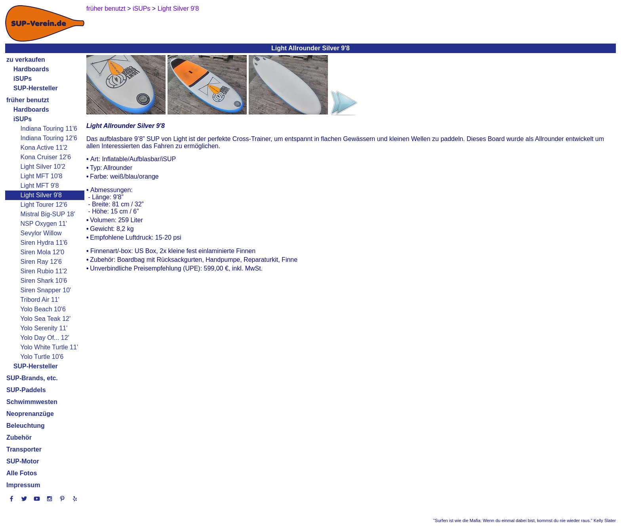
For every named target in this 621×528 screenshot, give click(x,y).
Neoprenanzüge (30, 413)
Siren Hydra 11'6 (44, 242)
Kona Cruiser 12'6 (46, 157)
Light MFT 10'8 (42, 176)
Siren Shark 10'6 (44, 280)
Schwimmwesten (31, 401)
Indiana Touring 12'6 (49, 138)
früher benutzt (27, 100)
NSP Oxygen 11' (44, 223)
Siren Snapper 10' (46, 290)
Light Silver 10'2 (43, 166)
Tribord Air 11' (39, 299)
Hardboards (31, 69)
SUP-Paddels (26, 390)
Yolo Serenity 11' (43, 328)
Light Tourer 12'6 (44, 204)
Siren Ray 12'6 (41, 261)
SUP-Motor (22, 461)
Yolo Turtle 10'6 (41, 356)
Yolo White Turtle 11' (49, 347)
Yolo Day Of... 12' (44, 337)
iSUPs (22, 78)
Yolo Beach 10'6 (43, 309)
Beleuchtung (25, 425)
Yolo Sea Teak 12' (45, 318)
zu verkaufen (25, 59)
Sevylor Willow (41, 233)
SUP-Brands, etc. (32, 378)
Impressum (23, 485)
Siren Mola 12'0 (43, 252)
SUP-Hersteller (35, 88)
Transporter (24, 449)
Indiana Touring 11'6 (49, 128)
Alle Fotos (21, 473)
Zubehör (19, 437)
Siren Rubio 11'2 (44, 271)
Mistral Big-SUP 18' (48, 214)
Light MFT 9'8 (40, 185)
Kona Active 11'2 (44, 147)
